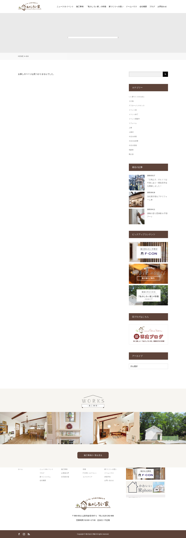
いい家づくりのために (137, 97)
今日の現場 (133, 145)
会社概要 (143, 6)
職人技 (131, 154)
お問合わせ (162, 6)
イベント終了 (133, 114)
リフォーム (133, 123)
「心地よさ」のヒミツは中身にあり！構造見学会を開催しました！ (157, 182)
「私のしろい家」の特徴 (96, 6)
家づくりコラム (45, 477)
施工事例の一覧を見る (93, 455)
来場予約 (107, 477)
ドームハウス (131, 6)
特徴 (84, 469)
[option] (23, 428)
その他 (131, 101)
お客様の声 (65, 473)
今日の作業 (133, 136)
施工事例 (79, 6)
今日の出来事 (133, 141)
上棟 (130, 128)
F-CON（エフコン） (90, 473)
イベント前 (133, 110)
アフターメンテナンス (137, 105)
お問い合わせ (109, 480)
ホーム (20, 469)
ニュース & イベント (65, 6)
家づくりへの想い (116, 6)
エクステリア (87, 477)
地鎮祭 (131, 150)
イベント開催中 (134, 119)
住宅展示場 (65, 477)
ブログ (152, 6)
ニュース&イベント (46, 469)
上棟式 (131, 132)
